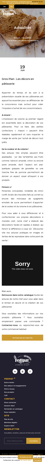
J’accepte (37, 460)
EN (4, 7)
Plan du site (8, 419)
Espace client (9, 426)
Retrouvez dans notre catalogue (17, 295)
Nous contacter (10, 402)
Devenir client (9, 406)
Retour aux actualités (23, 338)
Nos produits (9, 392)
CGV (5, 395)
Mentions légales (10, 422)
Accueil (17, 38)
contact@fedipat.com (22, 4)
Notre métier (9, 382)
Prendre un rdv (25, 457)
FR (11, 7)
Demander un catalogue (13, 409)
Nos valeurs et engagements (15, 386)
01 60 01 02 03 (37, 2)
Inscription (34, 441)
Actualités (26, 38)
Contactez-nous (10, 325)
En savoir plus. (26, 460)
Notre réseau (9, 389)
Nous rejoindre (9, 412)
